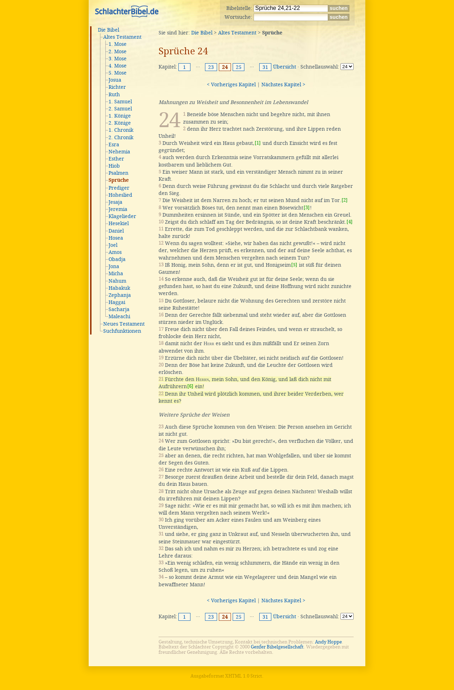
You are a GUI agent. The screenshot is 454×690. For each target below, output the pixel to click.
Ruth (114, 94)
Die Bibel (108, 30)
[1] (258, 143)
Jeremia (118, 209)
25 (239, 67)
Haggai (117, 302)
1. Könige (120, 116)
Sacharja (119, 309)
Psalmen (118, 173)
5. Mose (118, 73)
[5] (294, 264)
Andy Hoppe (328, 642)
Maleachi (119, 316)
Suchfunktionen (122, 331)
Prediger (119, 188)
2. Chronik (121, 137)
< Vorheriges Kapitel (231, 84)
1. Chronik (121, 130)
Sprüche (119, 180)
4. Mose (118, 66)
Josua (115, 80)
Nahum (117, 281)
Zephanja (120, 295)
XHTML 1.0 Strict (243, 676)
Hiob (114, 166)
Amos (115, 252)
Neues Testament (124, 324)
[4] (350, 221)
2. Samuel (120, 109)
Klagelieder (122, 216)
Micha (116, 273)
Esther (116, 159)
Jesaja (115, 202)
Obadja (117, 259)
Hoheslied (120, 195)
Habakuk (119, 288)
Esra (114, 144)
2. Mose (118, 51)
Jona (114, 266)
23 (211, 67)
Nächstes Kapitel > (283, 84)
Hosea (116, 238)
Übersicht (284, 67)
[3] (307, 207)
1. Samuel (120, 101)
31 (265, 67)
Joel (113, 245)
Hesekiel (119, 223)
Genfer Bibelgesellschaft (277, 647)
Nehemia (119, 151)
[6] (190, 386)
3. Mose (118, 58)
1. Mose (118, 44)
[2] (345, 200)
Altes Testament (122, 37)
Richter (117, 87)
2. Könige (120, 123)
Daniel (116, 231)
